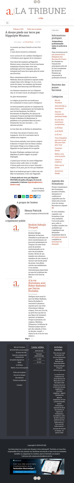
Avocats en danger (19, 375)
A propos (19, 385)
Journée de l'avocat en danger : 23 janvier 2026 (59, 431)
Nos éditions (19, 378)
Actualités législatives (17, 360)
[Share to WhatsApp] (23, 196)
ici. (53, 208)
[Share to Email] (31, 196)
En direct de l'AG (21, 352)
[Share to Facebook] (15, 196)
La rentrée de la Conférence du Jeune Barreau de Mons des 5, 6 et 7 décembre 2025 (59, 379)
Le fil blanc (59, 128)
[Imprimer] (38, 196)
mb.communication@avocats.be (40, 456)
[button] (35, 196)
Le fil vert (58, 134)
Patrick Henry (29, 42)
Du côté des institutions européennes (59, 122)
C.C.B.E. (39, 359)
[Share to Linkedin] (27, 196)
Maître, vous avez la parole (19, 368)
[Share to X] (19, 196)
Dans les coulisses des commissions (19, 356)
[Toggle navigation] (7, 23)
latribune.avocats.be (40, 451)
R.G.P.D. (39, 362)
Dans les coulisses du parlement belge (61, 114)
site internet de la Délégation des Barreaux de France (59, 56)
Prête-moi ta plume (34, 29)
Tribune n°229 (18, 29)
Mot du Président (19, 347)
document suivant (58, 237)
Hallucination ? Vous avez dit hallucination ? (59, 424)
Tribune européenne (19, 380)
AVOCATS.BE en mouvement (19, 350)
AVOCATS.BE (39, 351)
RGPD (19, 362)
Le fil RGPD (59, 131)
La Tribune (40, 11)
